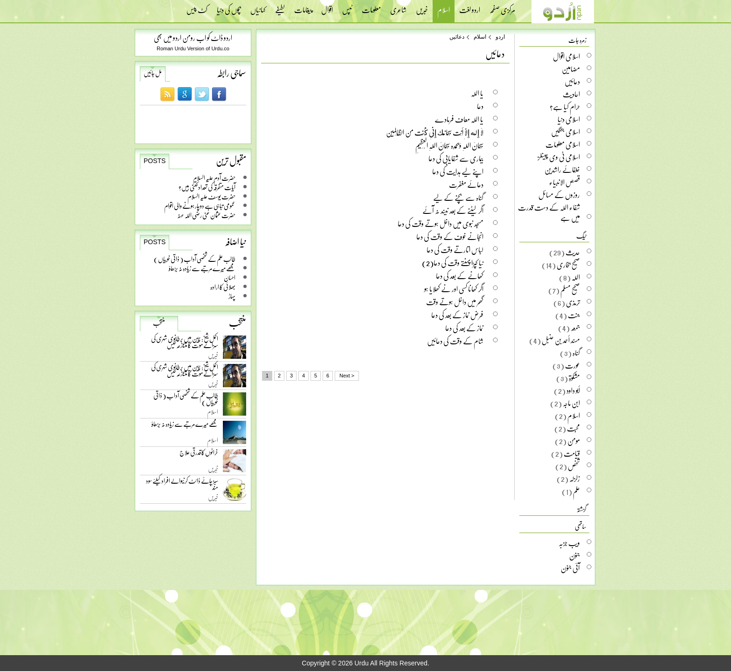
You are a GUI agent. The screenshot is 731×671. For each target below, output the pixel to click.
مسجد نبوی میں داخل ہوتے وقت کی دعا (440, 223)
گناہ (576, 353)
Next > (346, 375)
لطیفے (280, 7)
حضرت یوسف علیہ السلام (211, 196)
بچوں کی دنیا (229, 7)
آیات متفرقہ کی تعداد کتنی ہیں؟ (207, 187)
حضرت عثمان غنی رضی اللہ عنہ (206, 215)
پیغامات (303, 7)
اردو (500, 37)
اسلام (443, 11)
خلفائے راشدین (562, 169)
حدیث (572, 252)
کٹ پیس (196, 7)
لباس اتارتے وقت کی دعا (455, 249)
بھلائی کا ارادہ (222, 286)
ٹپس (347, 7)
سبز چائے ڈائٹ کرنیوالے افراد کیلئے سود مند (182, 486)
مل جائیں (153, 73)
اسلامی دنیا (569, 119)
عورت (572, 365)
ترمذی (573, 302)
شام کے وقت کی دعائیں (455, 341)
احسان (229, 277)
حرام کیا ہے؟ (565, 107)
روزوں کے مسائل (559, 195)
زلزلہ (574, 478)
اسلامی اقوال (566, 56)
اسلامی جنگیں (565, 132)
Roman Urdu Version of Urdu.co (193, 48)
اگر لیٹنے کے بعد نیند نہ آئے (452, 210)
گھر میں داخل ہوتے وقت (454, 302)
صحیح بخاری (568, 265)
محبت (573, 428)
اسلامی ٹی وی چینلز (559, 157)
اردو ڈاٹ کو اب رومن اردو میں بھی (193, 37)
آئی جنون (570, 568)
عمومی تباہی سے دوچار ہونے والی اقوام (199, 205)
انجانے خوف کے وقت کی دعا (449, 236)
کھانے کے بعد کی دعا (459, 276)
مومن (573, 441)
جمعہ (575, 327)
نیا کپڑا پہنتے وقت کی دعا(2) (452, 262)
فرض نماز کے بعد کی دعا (457, 315)
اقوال (327, 7)
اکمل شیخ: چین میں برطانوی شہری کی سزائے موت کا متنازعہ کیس (184, 344)
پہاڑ (231, 296)
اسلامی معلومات (562, 144)
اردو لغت (469, 7)
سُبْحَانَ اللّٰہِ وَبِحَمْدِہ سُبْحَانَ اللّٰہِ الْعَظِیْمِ (449, 145)
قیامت (572, 453)
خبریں (422, 7)
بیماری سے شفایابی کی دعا (455, 158)
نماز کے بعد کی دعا (464, 328)
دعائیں (456, 37)
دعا (480, 106)
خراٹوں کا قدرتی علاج (198, 454)
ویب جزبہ (569, 543)
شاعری (398, 7)
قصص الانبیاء (564, 182)
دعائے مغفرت (466, 184)
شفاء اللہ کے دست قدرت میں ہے (549, 212)
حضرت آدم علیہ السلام (214, 177)
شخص (574, 466)
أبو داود (573, 390)
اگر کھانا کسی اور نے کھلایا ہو (453, 289)
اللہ (576, 277)
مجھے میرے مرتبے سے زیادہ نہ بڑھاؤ (202, 268)
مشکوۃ (574, 378)
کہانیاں (258, 7)
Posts (155, 160)
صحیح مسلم (570, 290)
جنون (574, 555)
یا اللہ (477, 93)
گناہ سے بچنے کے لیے (458, 197)
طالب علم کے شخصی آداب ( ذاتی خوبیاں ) (194, 259)
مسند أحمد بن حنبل (561, 340)
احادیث (571, 94)
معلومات (371, 7)
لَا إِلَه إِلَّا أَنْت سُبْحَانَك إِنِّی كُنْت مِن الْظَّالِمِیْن (434, 132)
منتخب (159, 322)
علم (576, 491)
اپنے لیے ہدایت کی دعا (457, 171)
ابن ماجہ (571, 403)
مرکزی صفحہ (502, 7)
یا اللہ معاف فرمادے (459, 119)
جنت (574, 315)
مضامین (571, 69)
